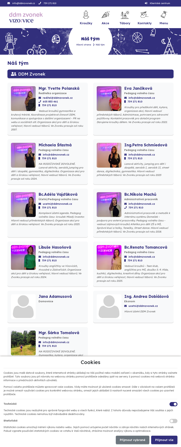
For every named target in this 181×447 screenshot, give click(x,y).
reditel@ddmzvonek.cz (56, 97)
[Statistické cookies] (173, 421)
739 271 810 (49, 3)
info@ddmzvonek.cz (23, 3)
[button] (164, 17)
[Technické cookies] (173, 404)
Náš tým (100, 44)
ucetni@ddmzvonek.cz (55, 203)
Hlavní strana (83, 44)
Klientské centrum (160, 3)
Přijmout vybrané (132, 440)
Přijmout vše (164, 440)
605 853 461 (48, 101)
